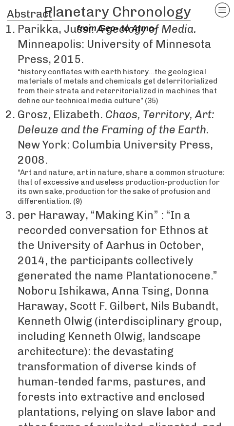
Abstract (29, 14)
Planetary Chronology (117, 11)
